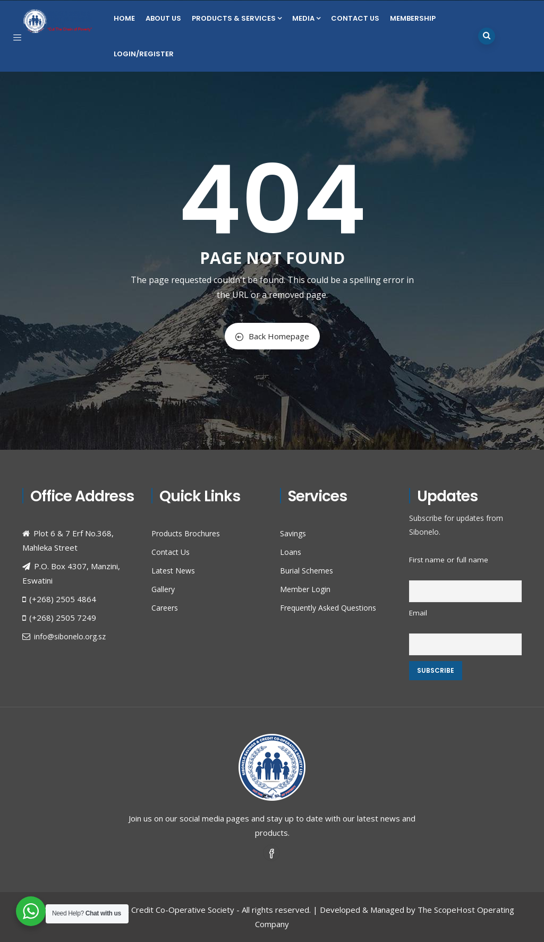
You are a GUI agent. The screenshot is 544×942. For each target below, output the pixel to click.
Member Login (305, 589)
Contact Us (355, 18)
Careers (164, 608)
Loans (290, 552)
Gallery (163, 589)
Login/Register (144, 54)
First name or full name (448, 559)
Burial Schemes (306, 571)
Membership (413, 18)
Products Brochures (185, 533)
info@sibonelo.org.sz (70, 636)
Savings (293, 533)
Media (306, 18)
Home (124, 18)
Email (418, 613)
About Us (163, 18)
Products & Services (237, 18)
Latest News (173, 571)
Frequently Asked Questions (328, 608)
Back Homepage (272, 336)
